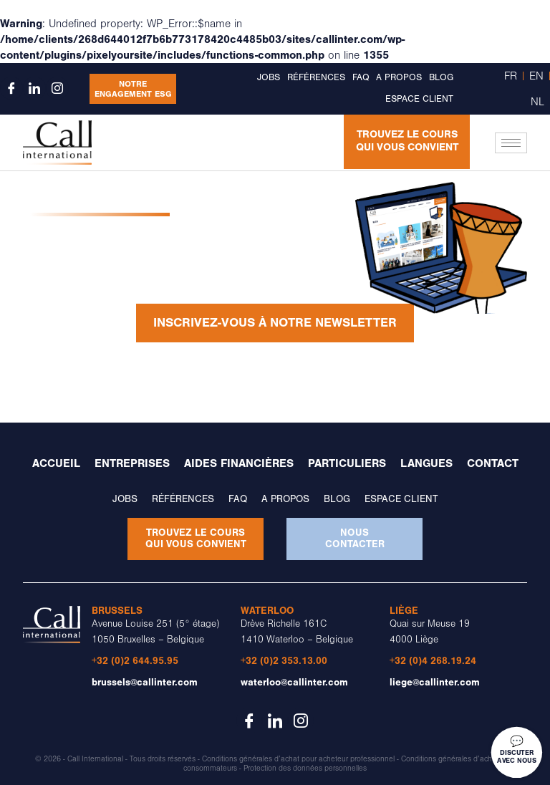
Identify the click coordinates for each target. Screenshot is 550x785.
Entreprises (132, 463)
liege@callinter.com (435, 682)
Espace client (419, 99)
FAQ (360, 77)
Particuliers (347, 463)
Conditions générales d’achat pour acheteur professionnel (298, 759)
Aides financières (239, 463)
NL (537, 101)
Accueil (56, 463)
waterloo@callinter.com (294, 682)
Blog (441, 77)
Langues (426, 463)
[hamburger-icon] (511, 143)
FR (510, 75)
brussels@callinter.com (145, 682)
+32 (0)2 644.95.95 (135, 661)
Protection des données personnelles (305, 768)
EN (536, 75)
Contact (492, 463)
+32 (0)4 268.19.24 (433, 661)
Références (316, 77)
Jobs (268, 77)
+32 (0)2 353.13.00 (284, 661)
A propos (399, 77)
